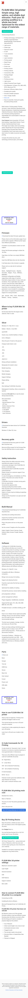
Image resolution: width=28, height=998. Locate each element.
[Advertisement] (14, 156)
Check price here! (7, 31)
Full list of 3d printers (9, 990)
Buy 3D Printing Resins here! (10, 837)
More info (6, 98)
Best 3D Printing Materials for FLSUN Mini (14, 810)
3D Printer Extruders (19, 990)
